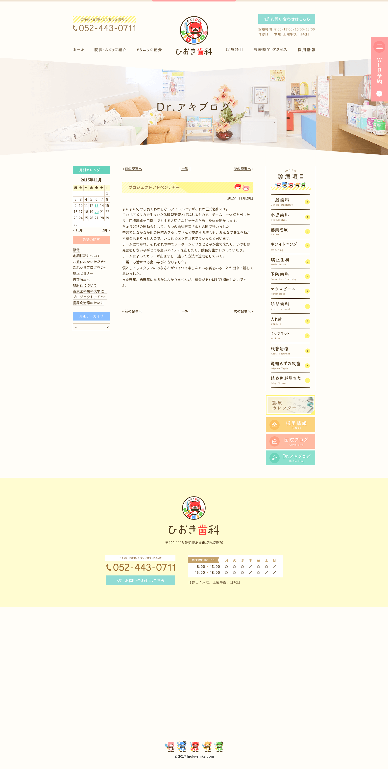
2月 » (106, 229)
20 (96, 211)
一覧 (184, 168)
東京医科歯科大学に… (90, 291)
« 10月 (78, 229)
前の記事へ (133, 168)
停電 (76, 249)
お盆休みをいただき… (90, 261)
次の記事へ (242, 168)
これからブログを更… (90, 267)
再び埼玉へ (81, 279)
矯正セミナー (83, 273)
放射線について (85, 285)
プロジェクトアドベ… (90, 296)
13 (96, 205)
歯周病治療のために (88, 302)
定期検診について (86, 255)
